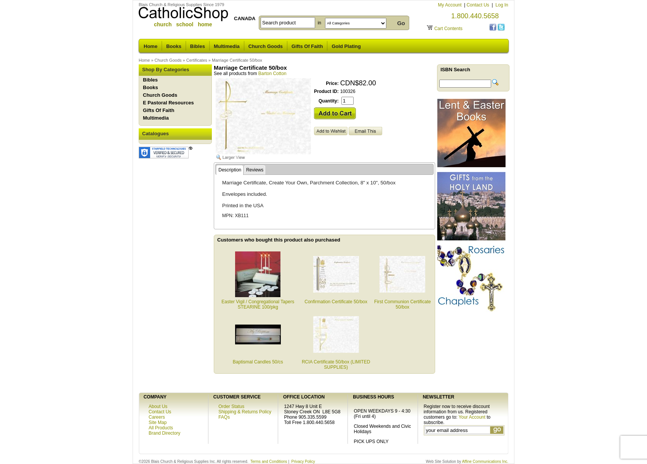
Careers (157, 417)
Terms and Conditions (268, 461)
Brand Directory (164, 433)
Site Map (158, 422)
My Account (450, 5)
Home (150, 46)
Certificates (196, 60)
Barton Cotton (272, 73)
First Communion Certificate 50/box (402, 302)
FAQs (224, 417)
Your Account (472, 417)
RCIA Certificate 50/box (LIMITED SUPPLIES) (336, 362)
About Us (158, 406)
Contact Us (478, 5)
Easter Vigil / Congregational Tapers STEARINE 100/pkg (257, 302)
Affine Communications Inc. (485, 461)
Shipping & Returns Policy (244, 411)
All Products (161, 427)
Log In (501, 5)
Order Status (231, 406)
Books (173, 46)
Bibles (197, 46)
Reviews (254, 170)
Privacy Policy (303, 461)
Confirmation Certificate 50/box (335, 299)
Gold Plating (346, 46)
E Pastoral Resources (168, 103)
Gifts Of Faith (307, 46)
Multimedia (227, 46)
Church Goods (265, 46)
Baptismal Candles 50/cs (258, 359)
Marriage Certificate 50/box (237, 60)
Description (229, 170)
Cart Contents (448, 28)
